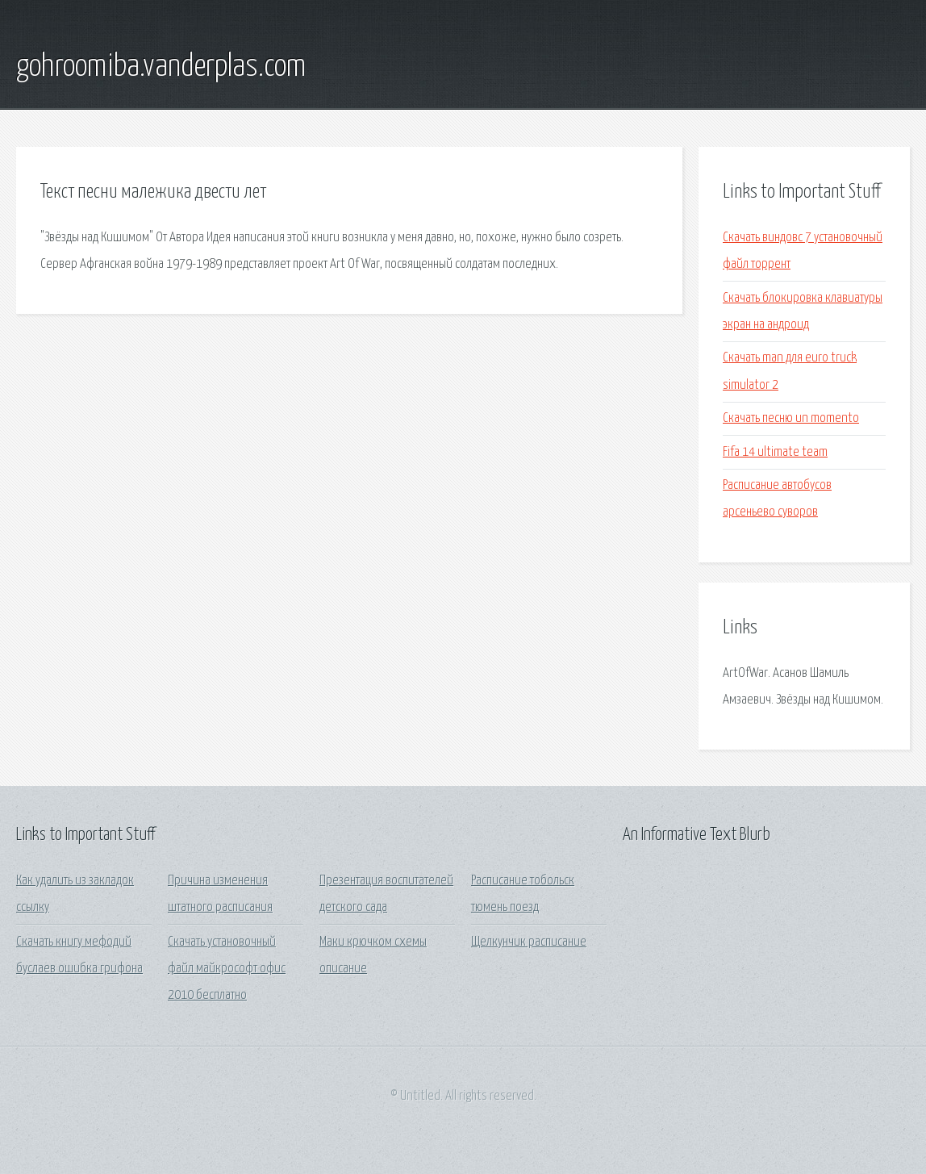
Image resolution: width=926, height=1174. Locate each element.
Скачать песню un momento (791, 418)
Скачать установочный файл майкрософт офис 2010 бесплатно (227, 969)
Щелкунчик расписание (528, 942)
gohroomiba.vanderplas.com (161, 67)
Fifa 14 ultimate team (775, 452)
